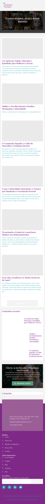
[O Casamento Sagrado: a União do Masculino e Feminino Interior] (22, 131)
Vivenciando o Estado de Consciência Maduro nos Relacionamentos (19, 233)
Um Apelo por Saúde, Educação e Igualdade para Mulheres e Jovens (17, 62)
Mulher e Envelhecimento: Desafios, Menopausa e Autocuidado (18, 107)
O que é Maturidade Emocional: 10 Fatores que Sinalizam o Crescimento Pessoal (21, 190)
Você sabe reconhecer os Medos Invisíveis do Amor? (21, 278)
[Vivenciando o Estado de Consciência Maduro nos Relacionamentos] (22, 219)
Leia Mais (6, 79)
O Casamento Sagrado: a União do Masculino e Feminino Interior (17, 144)
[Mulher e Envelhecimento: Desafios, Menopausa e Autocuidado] (22, 93)
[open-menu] (39, 5)
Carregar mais (22, 303)
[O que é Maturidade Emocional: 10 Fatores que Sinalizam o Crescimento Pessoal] (22, 176)
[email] (22, 481)
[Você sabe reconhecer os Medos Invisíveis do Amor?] (22, 265)
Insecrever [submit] (36, 481)
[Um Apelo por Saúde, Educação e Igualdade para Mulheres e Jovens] (22, 48)
